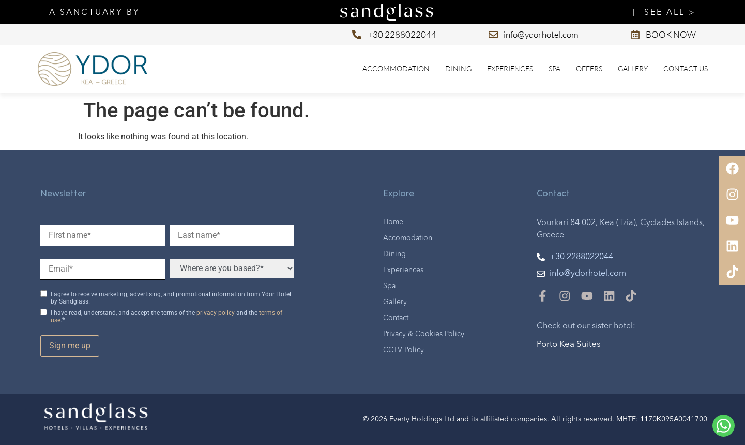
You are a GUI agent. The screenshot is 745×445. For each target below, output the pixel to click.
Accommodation (396, 68)
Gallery (633, 68)
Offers (589, 68)
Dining (458, 68)
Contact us (685, 68)
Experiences (510, 68)
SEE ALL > (670, 13)
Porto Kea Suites (569, 344)
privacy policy (215, 312)
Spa (554, 68)
